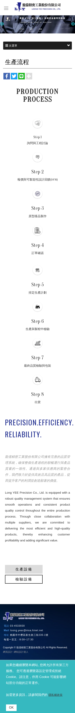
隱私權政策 (55, 694)
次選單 (37, 46)
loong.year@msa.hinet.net (26, 630)
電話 (6, 625)
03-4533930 (17, 625)
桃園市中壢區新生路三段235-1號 (29, 635)
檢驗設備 (23, 579)
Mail (6, 630)
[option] (37, 24)
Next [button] (73, 24)
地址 (6, 635)
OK (11, 707)
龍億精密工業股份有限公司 (37, 7)
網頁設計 (8, 651)
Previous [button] (2, 24)
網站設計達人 (21, 651)
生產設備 (23, 569)
